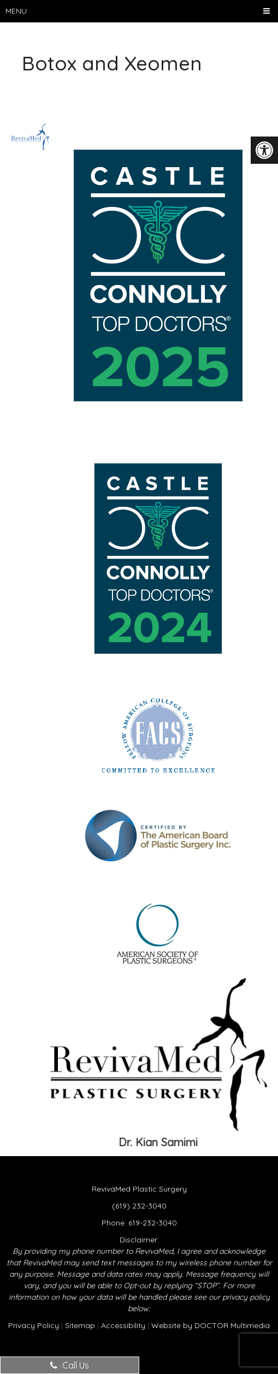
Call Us (69, 1365)
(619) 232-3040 (139, 1206)
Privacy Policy (33, 1325)
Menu (16, 11)
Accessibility (123, 1325)
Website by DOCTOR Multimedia (210, 1325)
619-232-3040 (152, 1223)
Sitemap (80, 1325)
